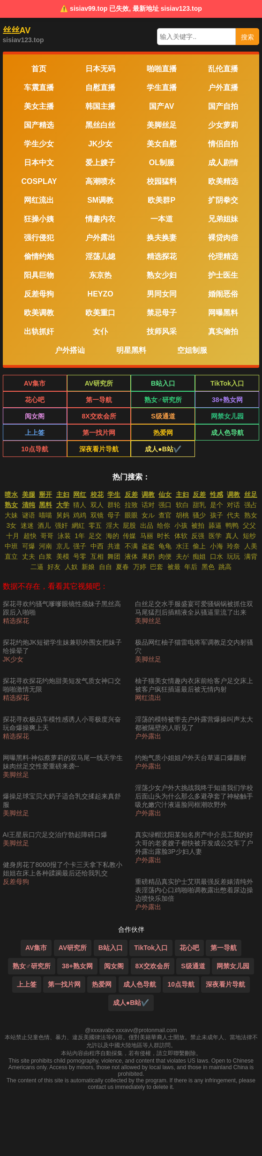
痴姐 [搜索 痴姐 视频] (199, 556)
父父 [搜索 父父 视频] (249, 525)
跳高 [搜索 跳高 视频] (225, 566)
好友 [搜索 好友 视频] (53, 566)
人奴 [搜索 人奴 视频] (71, 566)
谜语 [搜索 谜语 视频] (28, 515)
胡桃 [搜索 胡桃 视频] (182, 515)
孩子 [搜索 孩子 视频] (216, 515)
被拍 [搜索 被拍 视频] (197, 525)
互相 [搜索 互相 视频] (97, 556)
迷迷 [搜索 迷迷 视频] (27, 525)
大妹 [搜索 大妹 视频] (11, 515)
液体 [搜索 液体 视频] (131, 556)
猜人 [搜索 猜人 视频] (79, 505)
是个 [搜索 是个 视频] (216, 505)
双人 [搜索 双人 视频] (97, 505)
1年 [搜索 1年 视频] (80, 536)
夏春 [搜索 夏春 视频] (122, 566)
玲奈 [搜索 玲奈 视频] (233, 546)
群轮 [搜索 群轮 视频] (113, 505)
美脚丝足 (16, 774)
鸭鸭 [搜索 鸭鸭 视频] (232, 525)
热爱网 (163, 432)
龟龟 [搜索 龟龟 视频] (165, 546)
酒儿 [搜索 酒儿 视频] (44, 525)
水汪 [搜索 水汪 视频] (182, 546)
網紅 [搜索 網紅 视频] (78, 525)
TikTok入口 (227, 383)
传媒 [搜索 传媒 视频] (129, 536)
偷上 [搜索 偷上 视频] (199, 546)
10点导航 (34, 449)
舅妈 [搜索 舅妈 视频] (62, 515)
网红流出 (148, 697)
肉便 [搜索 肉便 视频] (165, 556)
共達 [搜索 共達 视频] (113, 546)
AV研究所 (99, 383)
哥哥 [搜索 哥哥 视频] (46, 536)
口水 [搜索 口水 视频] (216, 556)
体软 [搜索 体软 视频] (180, 536)
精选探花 (16, 620)
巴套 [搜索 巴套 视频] (156, 566)
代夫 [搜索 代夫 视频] (233, 515)
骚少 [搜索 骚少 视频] (199, 515)
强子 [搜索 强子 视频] (79, 546)
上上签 (35, 432)
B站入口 (163, 383)
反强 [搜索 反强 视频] (197, 536)
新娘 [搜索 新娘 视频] (88, 566)
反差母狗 (16, 881)
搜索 (247, 37)
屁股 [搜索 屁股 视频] (129, 525)
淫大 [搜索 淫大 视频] (112, 525)
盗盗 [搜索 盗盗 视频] (148, 546)
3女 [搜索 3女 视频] (11, 525)
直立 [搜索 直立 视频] (11, 556)
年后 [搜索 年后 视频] (190, 566)
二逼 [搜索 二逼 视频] (37, 566)
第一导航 (99, 399)
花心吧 (35, 399)
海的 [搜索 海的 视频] (112, 536)
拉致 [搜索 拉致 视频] (131, 505)
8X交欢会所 (99, 416)
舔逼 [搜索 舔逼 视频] (215, 525)
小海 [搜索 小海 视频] (216, 546)
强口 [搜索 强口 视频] (165, 505)
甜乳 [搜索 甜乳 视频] (199, 505)
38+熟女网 (227, 399)
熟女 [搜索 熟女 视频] (250, 515)
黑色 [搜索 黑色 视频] (208, 566)
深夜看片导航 (99, 449)
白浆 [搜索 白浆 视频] (45, 556)
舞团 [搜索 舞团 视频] (113, 556)
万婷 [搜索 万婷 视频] (139, 566)
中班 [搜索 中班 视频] (11, 546)
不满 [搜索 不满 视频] (131, 546)
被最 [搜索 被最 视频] (173, 566)
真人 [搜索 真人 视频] (232, 536)
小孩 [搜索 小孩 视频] (180, 525)
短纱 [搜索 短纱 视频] (249, 536)
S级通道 (163, 416)
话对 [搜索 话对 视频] (148, 505)
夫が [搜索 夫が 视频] (182, 556)
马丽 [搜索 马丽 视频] (146, 536)
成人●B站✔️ (163, 449)
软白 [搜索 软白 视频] (182, 505)
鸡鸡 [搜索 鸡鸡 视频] (79, 515)
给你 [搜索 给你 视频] (163, 525)
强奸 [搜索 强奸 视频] (61, 525)
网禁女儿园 (227, 416)
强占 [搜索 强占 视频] (250, 505)
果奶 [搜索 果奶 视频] (148, 556)
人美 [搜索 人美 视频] (250, 546)
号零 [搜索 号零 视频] (79, 556)
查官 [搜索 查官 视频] (165, 515)
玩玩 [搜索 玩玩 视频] (233, 556)
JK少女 (13, 659)
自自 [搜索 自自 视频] (105, 566)
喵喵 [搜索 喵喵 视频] (45, 515)
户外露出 (148, 736)
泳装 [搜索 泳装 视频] (64, 536)
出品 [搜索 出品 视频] (146, 525)
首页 (38, 69)
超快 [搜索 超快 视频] (30, 536)
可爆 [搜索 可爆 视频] (28, 546)
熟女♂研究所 (163, 399)
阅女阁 (35, 416)
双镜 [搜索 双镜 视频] (97, 515)
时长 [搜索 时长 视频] (163, 536)
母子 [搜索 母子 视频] (113, 515)
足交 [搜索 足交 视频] (95, 536)
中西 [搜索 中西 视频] (97, 546)
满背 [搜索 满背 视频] (250, 556)
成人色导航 (227, 432)
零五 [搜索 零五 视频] (95, 525)
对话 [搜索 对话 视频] (233, 505)
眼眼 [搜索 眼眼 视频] (131, 515)
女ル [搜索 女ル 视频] (148, 515)
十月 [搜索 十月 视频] (12, 536)
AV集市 (34, 383)
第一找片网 (98, 432)
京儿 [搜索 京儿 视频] (62, 546)
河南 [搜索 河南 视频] (45, 546)
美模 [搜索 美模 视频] (62, 556)
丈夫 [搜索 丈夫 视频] (28, 556)
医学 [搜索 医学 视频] (215, 536)
